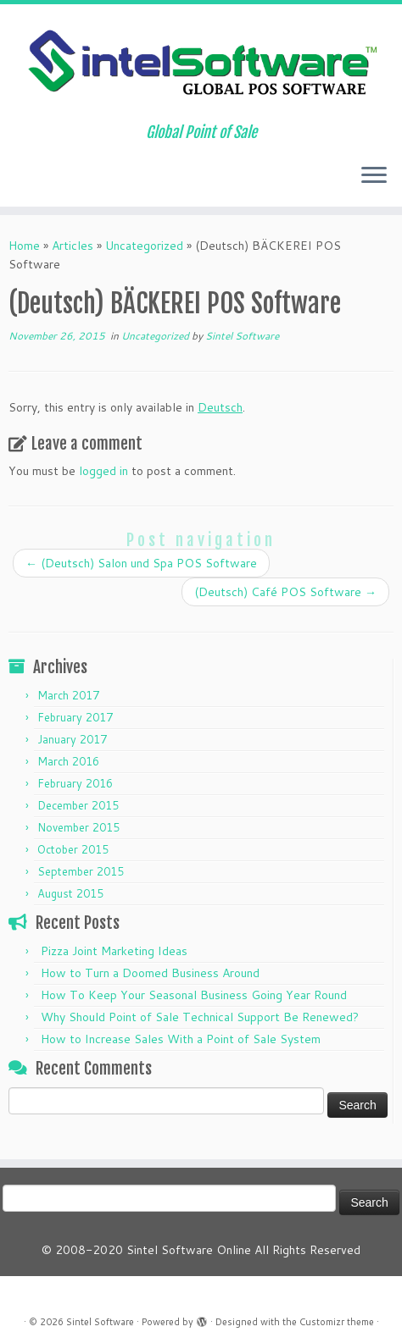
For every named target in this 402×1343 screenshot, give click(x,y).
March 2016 (68, 761)
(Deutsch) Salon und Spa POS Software (141, 563)
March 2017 (68, 695)
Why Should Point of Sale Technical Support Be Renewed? (200, 1017)
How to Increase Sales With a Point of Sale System (181, 1039)
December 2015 (78, 805)
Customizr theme (336, 1322)
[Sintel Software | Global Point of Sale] (201, 64)
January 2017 (72, 739)
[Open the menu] (374, 176)
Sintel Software (242, 336)
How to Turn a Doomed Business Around (150, 972)
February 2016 (75, 783)
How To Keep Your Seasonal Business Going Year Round (194, 995)
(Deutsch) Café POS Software (285, 591)
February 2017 (75, 717)
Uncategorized (144, 245)
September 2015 (80, 871)
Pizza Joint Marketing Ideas (114, 950)
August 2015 (70, 893)
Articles (72, 245)
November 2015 (78, 827)
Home (24, 245)
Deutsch (220, 407)
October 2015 (73, 849)
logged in (103, 470)
